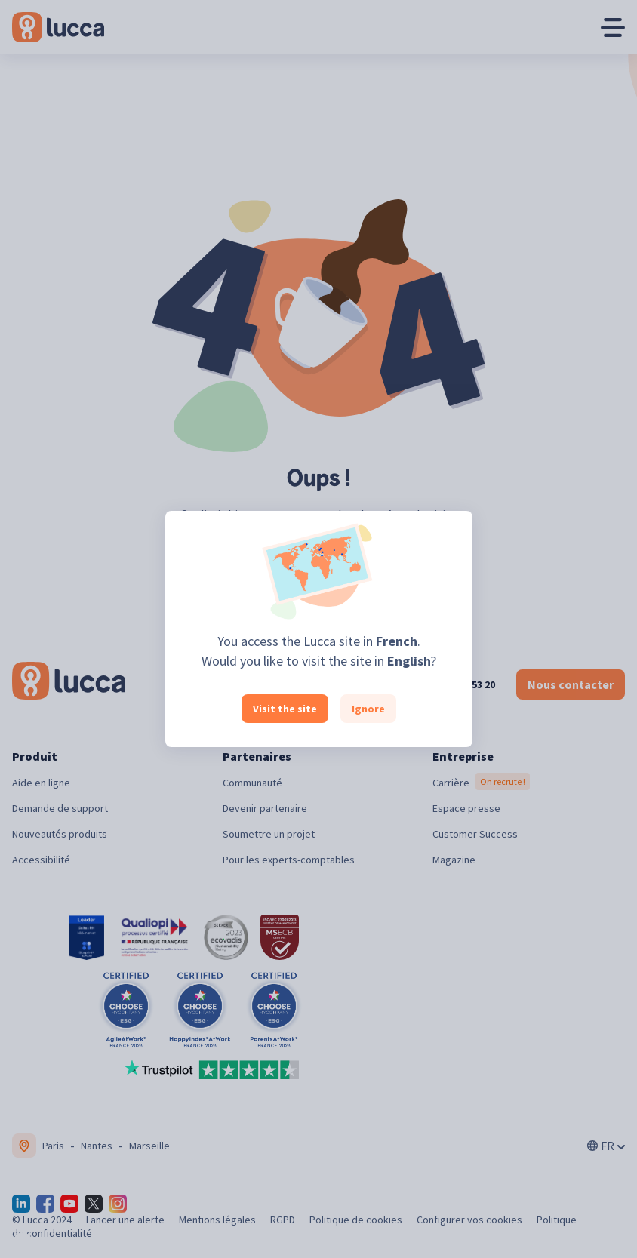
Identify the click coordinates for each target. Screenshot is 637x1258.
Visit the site (285, 708)
